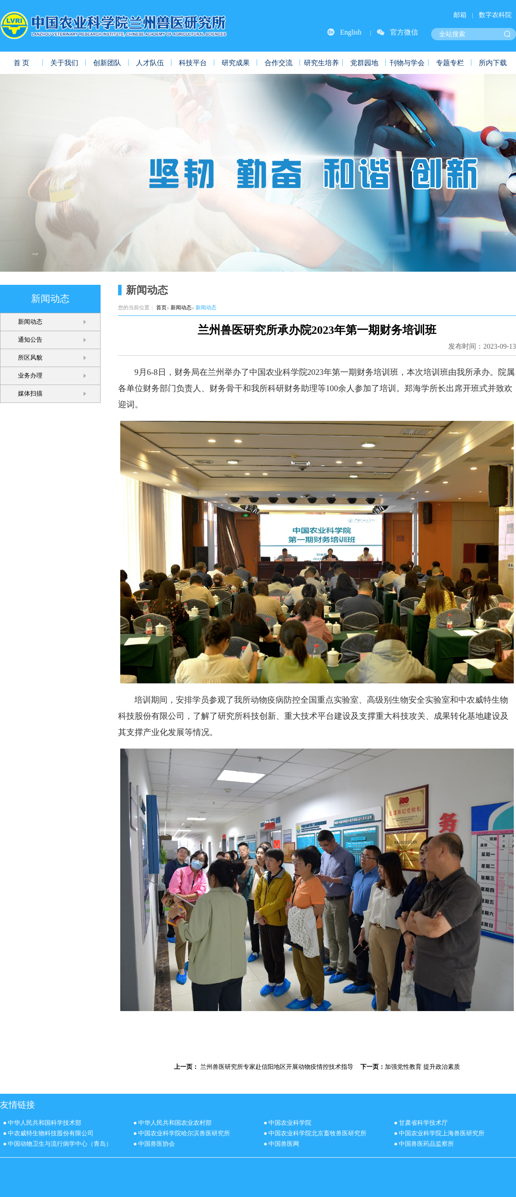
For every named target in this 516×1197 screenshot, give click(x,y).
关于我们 (64, 62)
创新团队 (107, 62)
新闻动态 (30, 321)
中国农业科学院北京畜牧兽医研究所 (317, 1133)
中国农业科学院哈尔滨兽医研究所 (184, 1133)
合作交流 (279, 62)
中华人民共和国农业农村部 (175, 1123)
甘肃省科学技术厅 (423, 1123)
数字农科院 (495, 14)
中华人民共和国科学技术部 (44, 1123)
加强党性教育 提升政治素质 (422, 1066)
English (351, 32)
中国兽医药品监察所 (426, 1144)
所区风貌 (30, 357)
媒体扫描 (30, 393)
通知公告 (30, 339)
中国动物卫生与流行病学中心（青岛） (60, 1144)
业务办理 (30, 375)
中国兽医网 (283, 1144)
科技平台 (193, 62)
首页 (161, 307)
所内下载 (493, 62)
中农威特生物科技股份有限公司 (51, 1133)
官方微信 (404, 32)
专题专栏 (450, 62)
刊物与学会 (407, 62)
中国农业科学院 (289, 1123)
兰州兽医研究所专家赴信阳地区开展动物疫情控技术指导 (276, 1066)
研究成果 (236, 62)
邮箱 (460, 14)
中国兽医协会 (156, 1144)
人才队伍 (150, 62)
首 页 (21, 62)
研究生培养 (321, 62)
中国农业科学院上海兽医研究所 (442, 1133)
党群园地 (364, 62)
